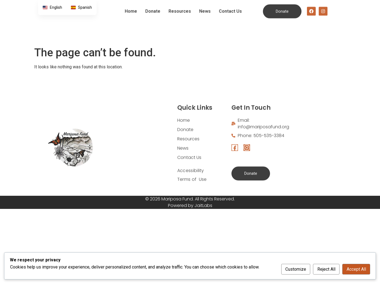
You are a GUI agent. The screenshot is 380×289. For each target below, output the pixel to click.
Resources (180, 7)
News (205, 7)
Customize (295, 269)
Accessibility (190, 188)
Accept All (356, 269)
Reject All (326, 269)
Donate (152, 7)
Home (131, 7)
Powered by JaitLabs (190, 205)
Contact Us (230, 7)
